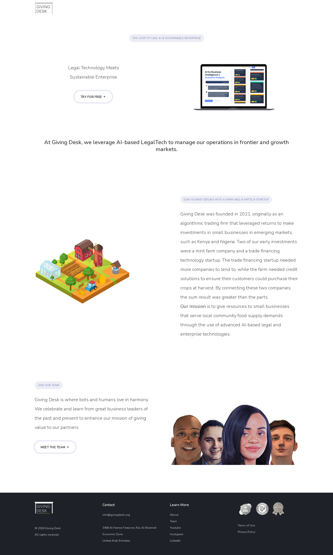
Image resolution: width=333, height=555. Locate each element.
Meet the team (55, 447)
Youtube (175, 528)
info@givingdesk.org (116, 515)
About (174, 515)
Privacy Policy (246, 532)
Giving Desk (53, 528)
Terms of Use (246, 525)
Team (173, 521)
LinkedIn (175, 541)
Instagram (176, 534)
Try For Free (93, 97)
